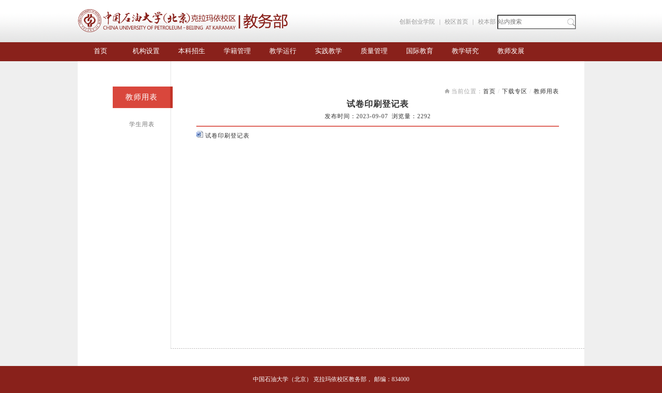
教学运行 (282, 50)
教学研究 (465, 50)
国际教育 (419, 50)
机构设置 (146, 50)
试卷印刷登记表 (223, 136)
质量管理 (374, 50)
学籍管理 (237, 50)
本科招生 (191, 50)
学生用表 (142, 124)
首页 (100, 50)
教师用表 (141, 97)
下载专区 (514, 91)
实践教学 (328, 50)
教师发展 (510, 50)
